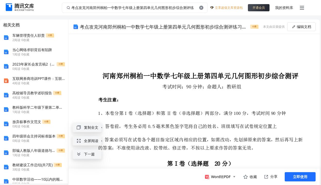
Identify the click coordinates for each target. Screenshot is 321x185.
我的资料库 (284, 7)
